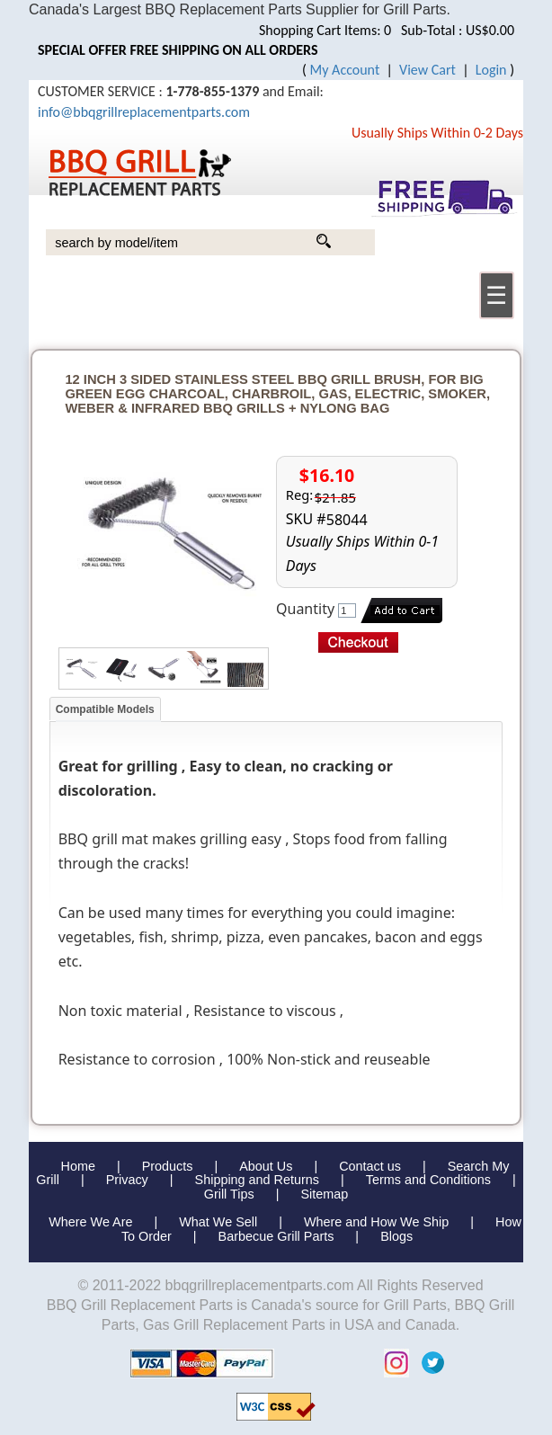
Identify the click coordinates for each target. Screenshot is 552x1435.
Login (491, 69)
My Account (345, 69)
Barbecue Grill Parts (276, 1236)
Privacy (127, 1179)
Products (167, 1166)
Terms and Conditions (428, 1179)
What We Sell (220, 1222)
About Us (265, 1166)
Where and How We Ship (376, 1222)
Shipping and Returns (257, 1179)
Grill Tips (229, 1194)
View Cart (427, 69)
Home (78, 1166)
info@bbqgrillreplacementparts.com (144, 111)
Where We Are (90, 1222)
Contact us (370, 1166)
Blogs (396, 1236)
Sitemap (324, 1194)
